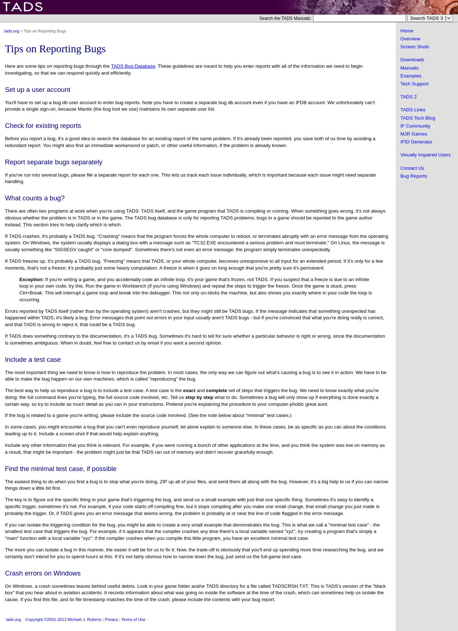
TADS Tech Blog (417, 118)
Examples (411, 76)
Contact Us (412, 168)
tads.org (11, 31)
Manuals (409, 68)
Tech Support (414, 83)
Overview (410, 38)
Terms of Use (133, 619)
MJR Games (413, 134)
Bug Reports (413, 176)
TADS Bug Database (133, 66)
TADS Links (412, 109)
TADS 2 (408, 96)
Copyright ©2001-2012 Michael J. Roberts (64, 619)
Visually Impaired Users (425, 154)
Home (406, 31)
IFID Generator (416, 142)
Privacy (111, 619)
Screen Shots (414, 46)
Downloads (412, 59)
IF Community (415, 126)
